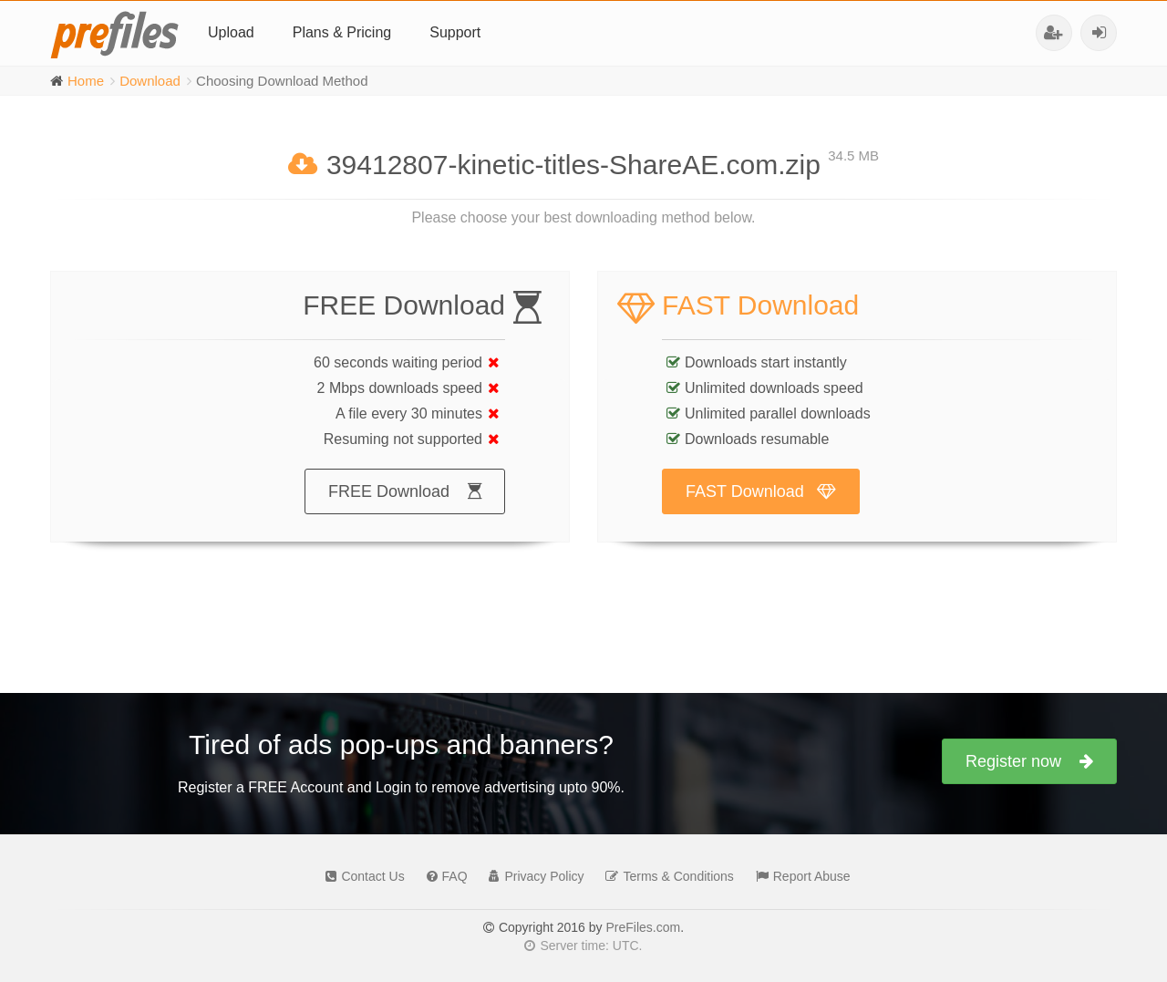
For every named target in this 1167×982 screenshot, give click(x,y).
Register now (1029, 761)
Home (85, 80)
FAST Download (761, 509)
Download (150, 80)
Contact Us (360, 876)
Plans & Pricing (342, 32)
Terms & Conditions (664, 876)
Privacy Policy (532, 876)
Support (454, 32)
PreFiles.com (642, 927)
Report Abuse (799, 876)
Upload (231, 32)
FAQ (443, 876)
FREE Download (404, 509)
